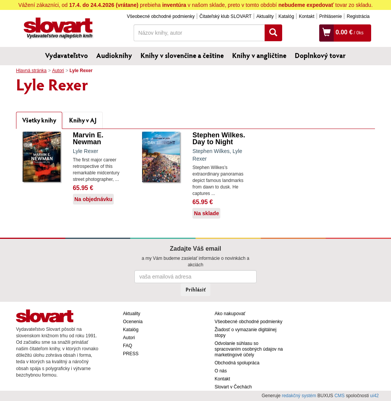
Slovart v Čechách (233, 387)
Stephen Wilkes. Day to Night (218, 138)
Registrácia (358, 16)
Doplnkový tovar (320, 55)
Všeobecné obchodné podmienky (160, 16)
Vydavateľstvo (66, 55)
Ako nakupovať (230, 313)
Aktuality (264, 16)
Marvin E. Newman (88, 138)
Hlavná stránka (31, 70)
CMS (339, 395)
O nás (221, 371)
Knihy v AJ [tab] (83, 120)
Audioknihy (114, 55)
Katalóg (286, 16)
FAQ (127, 345)
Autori (58, 70)
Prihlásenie (330, 16)
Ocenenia (132, 321)
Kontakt (307, 16)
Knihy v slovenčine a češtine (182, 55)
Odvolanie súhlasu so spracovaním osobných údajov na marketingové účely (249, 349)
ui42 (374, 395)
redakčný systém (299, 395)
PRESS (131, 353)
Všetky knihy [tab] (39, 120)
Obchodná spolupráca (237, 363)
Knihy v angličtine (259, 55)
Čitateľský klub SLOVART (225, 16)
